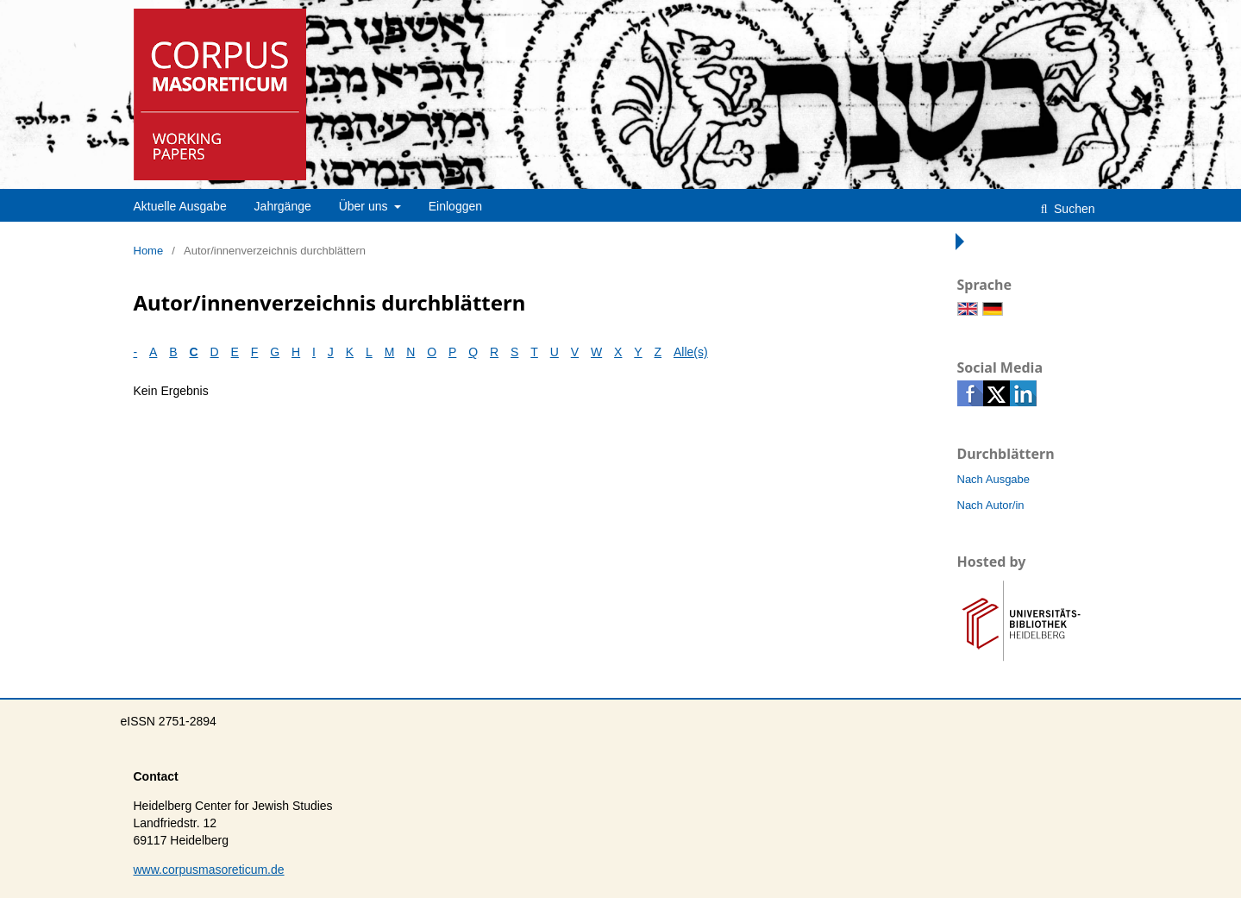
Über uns (365, 206)
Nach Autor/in (991, 505)
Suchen (1072, 209)
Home (149, 250)
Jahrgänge (282, 206)
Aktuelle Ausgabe (180, 206)
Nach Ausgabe (994, 479)
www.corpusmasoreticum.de (209, 869)
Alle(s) (691, 352)
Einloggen (455, 206)
